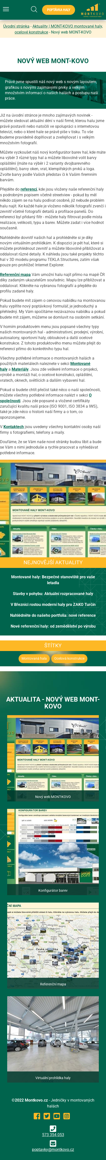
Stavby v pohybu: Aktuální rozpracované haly (53, 593)
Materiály (20, 369)
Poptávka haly (58, 10)
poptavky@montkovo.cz (53, 1149)
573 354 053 (53, 1131)
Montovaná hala (34, 658)
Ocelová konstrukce (69, 658)
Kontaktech (13, 426)
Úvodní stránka (16, 26)
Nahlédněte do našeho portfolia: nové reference (53, 615)
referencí (29, 189)
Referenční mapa (15, 274)
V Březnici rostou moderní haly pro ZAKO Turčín (53, 604)
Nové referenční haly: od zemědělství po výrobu (53, 626)
